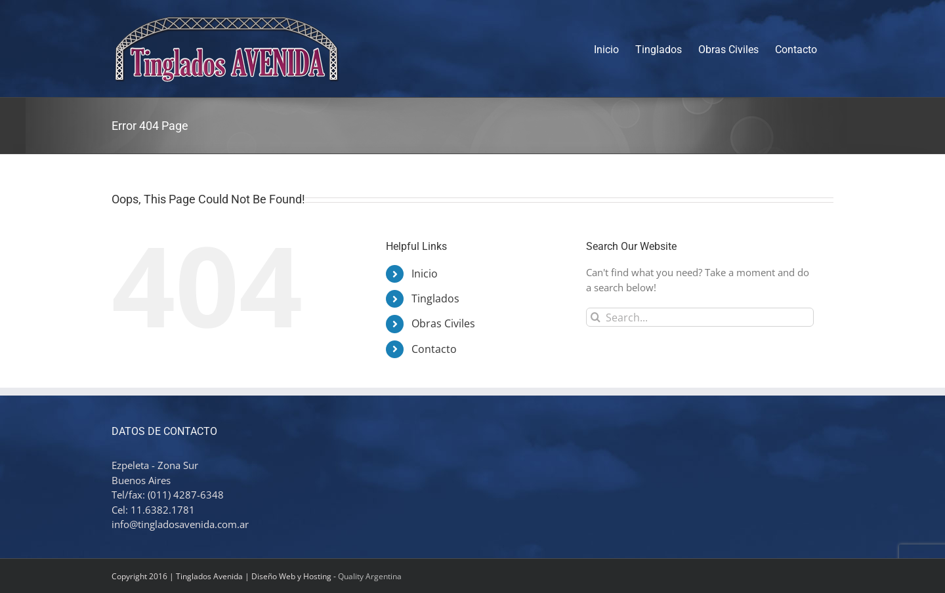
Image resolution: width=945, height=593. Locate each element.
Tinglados (435, 298)
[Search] (595, 317)
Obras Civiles (443, 323)
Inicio (424, 273)
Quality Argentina (370, 576)
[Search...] (700, 317)
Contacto (434, 349)
